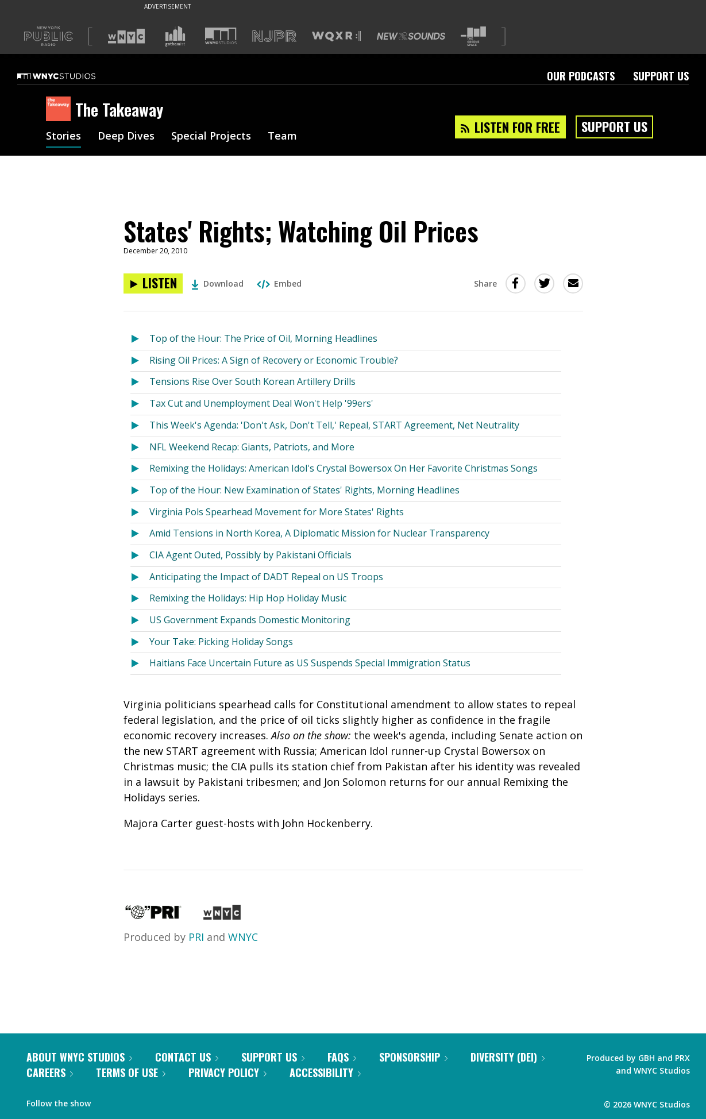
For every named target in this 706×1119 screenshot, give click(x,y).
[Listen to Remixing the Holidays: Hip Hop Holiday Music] (139, 598)
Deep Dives (126, 137)
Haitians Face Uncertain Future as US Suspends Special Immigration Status (309, 663)
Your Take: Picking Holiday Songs (221, 641)
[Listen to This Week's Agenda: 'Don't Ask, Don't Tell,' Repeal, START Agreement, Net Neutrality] (139, 426)
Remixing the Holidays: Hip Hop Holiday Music (247, 598)
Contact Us (186, 1056)
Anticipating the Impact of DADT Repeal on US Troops (266, 576)
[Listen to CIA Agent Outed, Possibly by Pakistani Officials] (139, 555)
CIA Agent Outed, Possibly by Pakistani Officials (250, 555)
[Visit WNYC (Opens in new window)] (126, 36)
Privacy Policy (227, 1072)
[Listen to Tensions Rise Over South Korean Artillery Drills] (139, 382)
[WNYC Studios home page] (70, 76)
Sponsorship (413, 1056)
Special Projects (211, 137)
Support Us (661, 75)
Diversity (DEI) (507, 1056)
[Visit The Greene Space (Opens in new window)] (473, 36)
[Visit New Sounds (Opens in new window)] (411, 36)
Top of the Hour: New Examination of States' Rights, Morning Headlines (304, 490)
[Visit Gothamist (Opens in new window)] (175, 36)
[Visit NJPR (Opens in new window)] (274, 36)
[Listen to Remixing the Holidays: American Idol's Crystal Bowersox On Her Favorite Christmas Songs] (139, 469)
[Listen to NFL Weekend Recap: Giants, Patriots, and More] (139, 447)
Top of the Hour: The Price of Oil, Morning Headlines (263, 338)
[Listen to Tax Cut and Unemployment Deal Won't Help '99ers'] (139, 404)
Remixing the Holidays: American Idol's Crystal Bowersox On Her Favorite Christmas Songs (343, 468)
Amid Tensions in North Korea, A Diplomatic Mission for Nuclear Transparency (319, 533)
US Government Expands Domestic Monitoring (249, 619)
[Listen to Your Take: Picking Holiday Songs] (139, 642)
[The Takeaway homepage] (60, 110)
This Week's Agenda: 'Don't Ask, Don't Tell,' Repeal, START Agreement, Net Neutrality (334, 425)
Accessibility (325, 1072)
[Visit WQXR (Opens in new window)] (336, 36)
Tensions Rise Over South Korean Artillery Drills (252, 381)
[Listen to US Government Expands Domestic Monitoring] (139, 620)
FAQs (341, 1056)
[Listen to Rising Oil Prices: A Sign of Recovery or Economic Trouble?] (139, 361)
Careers (49, 1072)
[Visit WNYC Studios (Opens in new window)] (221, 36)
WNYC (243, 937)
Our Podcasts (581, 75)
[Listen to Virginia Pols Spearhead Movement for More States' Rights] (139, 512)
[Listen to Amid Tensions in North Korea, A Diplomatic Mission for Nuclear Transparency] (139, 534)
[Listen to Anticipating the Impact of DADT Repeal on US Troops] (139, 577)
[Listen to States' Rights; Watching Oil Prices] (153, 283)
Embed (279, 283)
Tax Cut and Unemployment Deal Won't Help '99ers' (261, 403)
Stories (63, 137)
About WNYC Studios (79, 1056)
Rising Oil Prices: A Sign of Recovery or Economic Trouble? (273, 360)
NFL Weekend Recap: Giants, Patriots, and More (251, 447)
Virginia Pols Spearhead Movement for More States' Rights (276, 512)
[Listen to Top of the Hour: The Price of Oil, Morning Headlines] (139, 339)
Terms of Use (130, 1072)
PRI (196, 937)
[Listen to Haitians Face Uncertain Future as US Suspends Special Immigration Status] (139, 663)
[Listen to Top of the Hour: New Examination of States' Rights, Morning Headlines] (139, 490)
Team (282, 137)
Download (217, 283)
